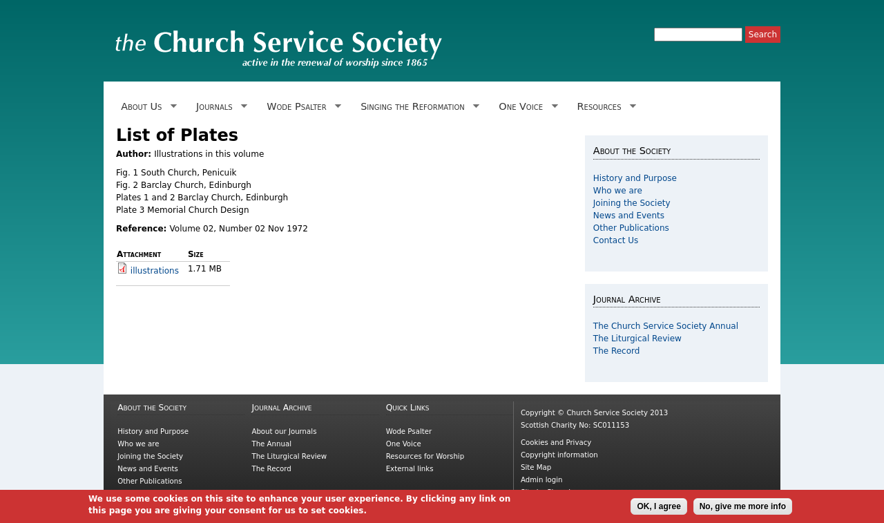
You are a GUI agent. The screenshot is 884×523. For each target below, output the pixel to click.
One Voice (525, 107)
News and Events (628, 215)
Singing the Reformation (417, 107)
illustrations (155, 271)
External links (410, 469)
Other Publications (631, 228)
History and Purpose (635, 178)
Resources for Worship (425, 456)
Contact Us (616, 240)
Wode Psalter (301, 107)
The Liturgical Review (637, 338)
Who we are (617, 191)
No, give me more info (743, 509)
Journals (219, 107)
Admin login (542, 480)
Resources (604, 107)
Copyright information (559, 455)
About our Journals (283, 431)
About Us (146, 107)
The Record (616, 351)
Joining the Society (632, 203)
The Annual (271, 444)
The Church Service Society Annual (665, 326)
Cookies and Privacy (556, 442)
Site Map (536, 467)
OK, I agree (658, 509)
